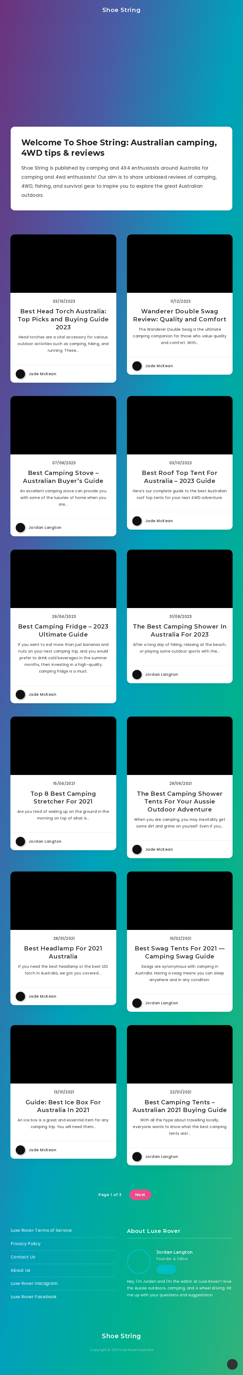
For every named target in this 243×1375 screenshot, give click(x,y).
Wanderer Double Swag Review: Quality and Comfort (179, 316)
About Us (20, 1279)
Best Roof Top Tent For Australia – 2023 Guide (179, 479)
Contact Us (23, 1266)
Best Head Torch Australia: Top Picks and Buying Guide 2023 (63, 320)
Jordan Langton (174, 1261)
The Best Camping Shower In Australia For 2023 (179, 634)
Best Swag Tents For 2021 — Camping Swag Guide (179, 959)
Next (140, 1203)
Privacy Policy (26, 1252)
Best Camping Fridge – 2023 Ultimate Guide (63, 634)
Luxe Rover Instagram (34, 1292)
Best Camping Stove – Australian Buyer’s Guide (63, 479)
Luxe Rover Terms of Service (41, 1239)
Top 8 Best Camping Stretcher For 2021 (63, 803)
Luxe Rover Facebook (34, 1305)
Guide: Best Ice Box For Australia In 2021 (63, 1115)
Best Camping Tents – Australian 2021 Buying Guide (179, 1115)
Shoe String (121, 9)
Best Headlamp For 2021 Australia (63, 959)
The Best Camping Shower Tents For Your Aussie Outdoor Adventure (179, 807)
